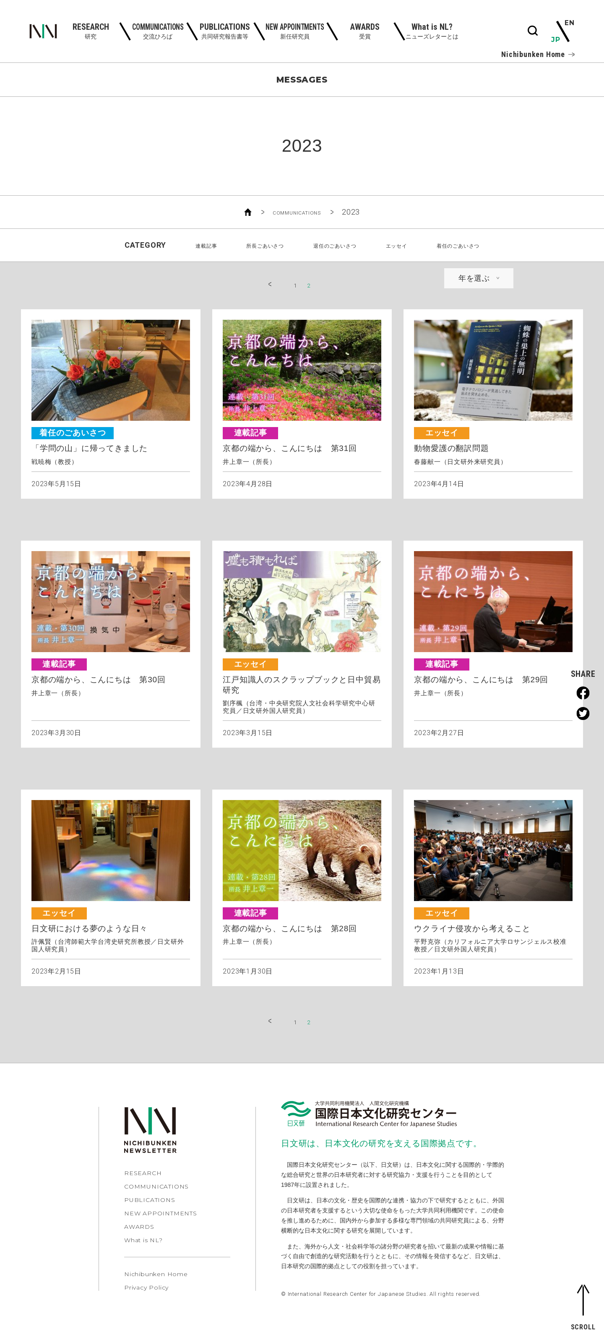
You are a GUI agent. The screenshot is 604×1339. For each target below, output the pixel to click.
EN (569, 23)
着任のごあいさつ (487, 245)
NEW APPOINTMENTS (160, 1217)
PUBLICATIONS (149, 1204)
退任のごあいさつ (333, 245)
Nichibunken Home (538, 54)
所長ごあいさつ (245, 245)
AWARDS (139, 1231)
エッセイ (410, 245)
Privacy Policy (146, 1291)
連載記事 (172, 245)
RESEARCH (142, 1177)
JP (556, 39)
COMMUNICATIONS (296, 211)
